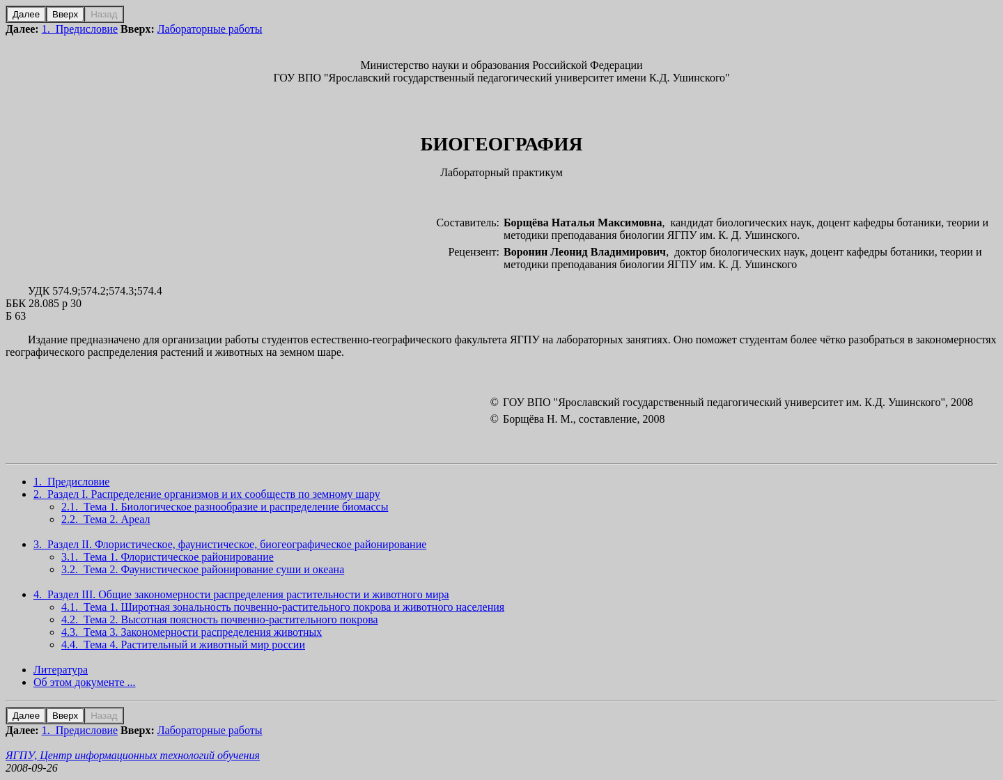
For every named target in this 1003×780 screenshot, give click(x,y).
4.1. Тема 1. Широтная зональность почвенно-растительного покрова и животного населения (282, 607)
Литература (60, 670)
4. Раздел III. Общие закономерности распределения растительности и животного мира (241, 594)
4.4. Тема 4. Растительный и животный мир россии (183, 644)
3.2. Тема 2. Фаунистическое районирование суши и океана (202, 569)
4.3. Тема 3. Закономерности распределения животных (191, 632)
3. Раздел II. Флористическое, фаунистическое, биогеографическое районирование (229, 544)
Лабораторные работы (210, 29)
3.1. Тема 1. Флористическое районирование (167, 557)
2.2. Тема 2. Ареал (105, 519)
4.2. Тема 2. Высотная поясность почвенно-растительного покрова (219, 619)
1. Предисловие (80, 29)
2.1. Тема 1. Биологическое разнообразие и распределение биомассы (224, 507)
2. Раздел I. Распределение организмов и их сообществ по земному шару (206, 494)
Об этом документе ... (84, 682)
